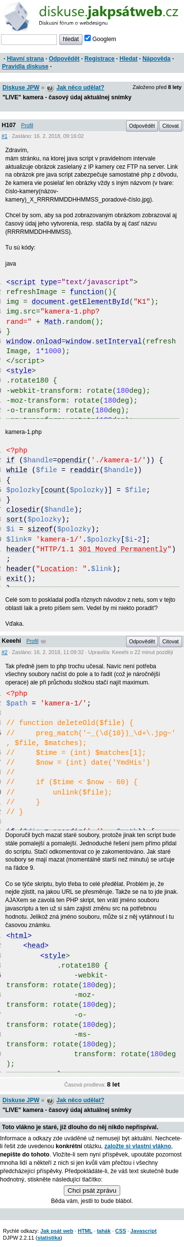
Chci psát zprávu (92, 1190)
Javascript (144, 1231)
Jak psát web (56, 1231)
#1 (4, 136)
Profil (27, 125)
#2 (4, 652)
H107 (9, 125)
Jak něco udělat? (80, 87)
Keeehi (11, 640)
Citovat (170, 126)
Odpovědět (64, 58)
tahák (103, 1231)
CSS (120, 1231)
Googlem (100, 39)
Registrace (99, 58)
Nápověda (156, 58)
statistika (48, 1238)
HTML (85, 1231)
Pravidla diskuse (25, 66)
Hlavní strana (25, 58)
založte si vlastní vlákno (138, 1146)
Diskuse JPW (20, 87)
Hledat (128, 58)
